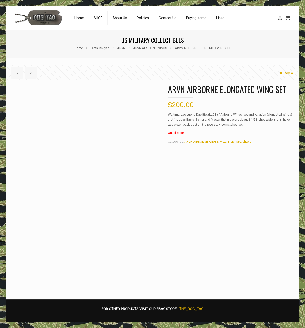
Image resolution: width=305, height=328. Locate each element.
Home (79, 48)
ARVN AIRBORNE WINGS (150, 48)
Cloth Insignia (100, 48)
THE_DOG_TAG (191, 309)
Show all (287, 73)
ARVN (121, 48)
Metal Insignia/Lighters (235, 141)
